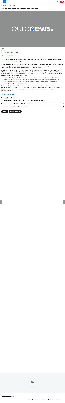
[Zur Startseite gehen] (4, 1)
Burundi (14, 5)
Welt (10, 5)
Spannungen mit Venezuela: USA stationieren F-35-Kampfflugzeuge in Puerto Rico (19, 103)
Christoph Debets (6, 50)
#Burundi (6, 77)
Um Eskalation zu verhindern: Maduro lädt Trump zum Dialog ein (15, 106)
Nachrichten (5, 5)
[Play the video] (32, 29)
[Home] (1, 5)
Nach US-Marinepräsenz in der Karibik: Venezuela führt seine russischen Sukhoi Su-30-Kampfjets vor (23, 100)
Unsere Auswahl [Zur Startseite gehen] (7, 396)
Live (62, 1)
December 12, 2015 (21, 82)
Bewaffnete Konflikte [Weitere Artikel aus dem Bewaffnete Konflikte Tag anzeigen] (15, 111)
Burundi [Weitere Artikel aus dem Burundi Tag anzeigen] (4, 111)
